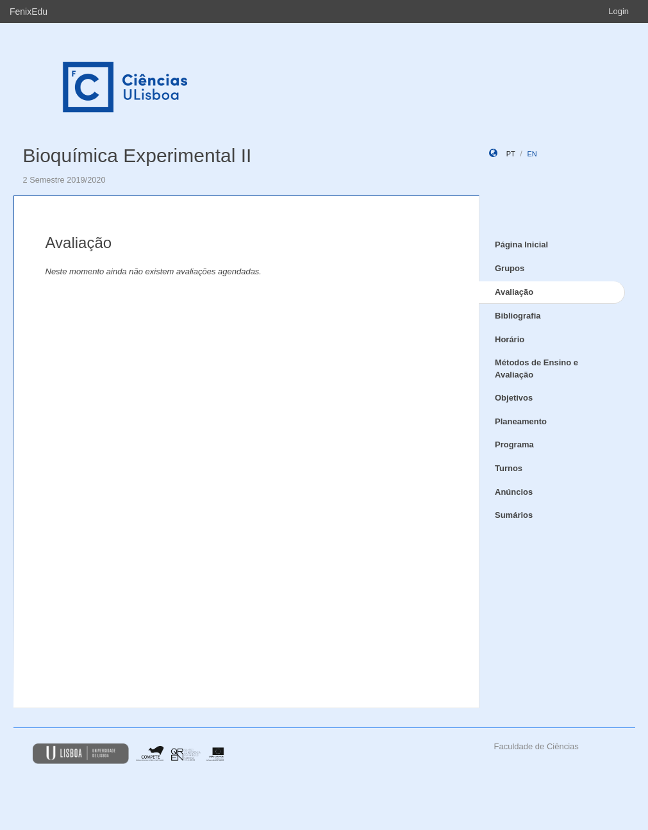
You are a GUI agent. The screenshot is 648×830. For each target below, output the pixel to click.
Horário (509, 339)
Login (618, 11)
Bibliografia (518, 315)
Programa (514, 444)
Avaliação (514, 292)
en (531, 154)
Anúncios (514, 492)
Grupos (509, 268)
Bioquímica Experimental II (137, 155)
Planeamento (521, 421)
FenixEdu (28, 11)
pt (510, 154)
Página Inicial (521, 244)
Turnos (508, 468)
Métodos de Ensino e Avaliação (536, 368)
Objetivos (514, 398)
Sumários (514, 515)
